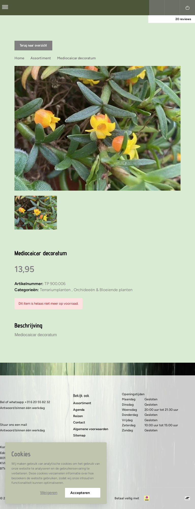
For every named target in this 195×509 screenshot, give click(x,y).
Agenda (79, 410)
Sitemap (79, 435)
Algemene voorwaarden (90, 429)
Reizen (78, 416)
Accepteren (82, 493)
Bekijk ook (81, 395)
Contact (79, 422)
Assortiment (82, 403)
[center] (5, 7)
